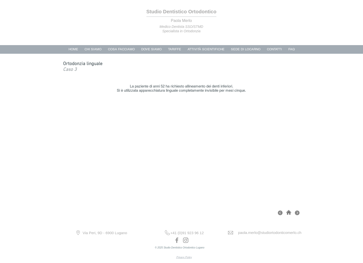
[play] (272, 188)
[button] (181, 150)
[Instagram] (185, 240)
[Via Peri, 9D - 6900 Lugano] (105, 232)
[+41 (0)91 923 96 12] (187, 232)
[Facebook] (176, 240)
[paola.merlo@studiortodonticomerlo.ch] (269, 232)
